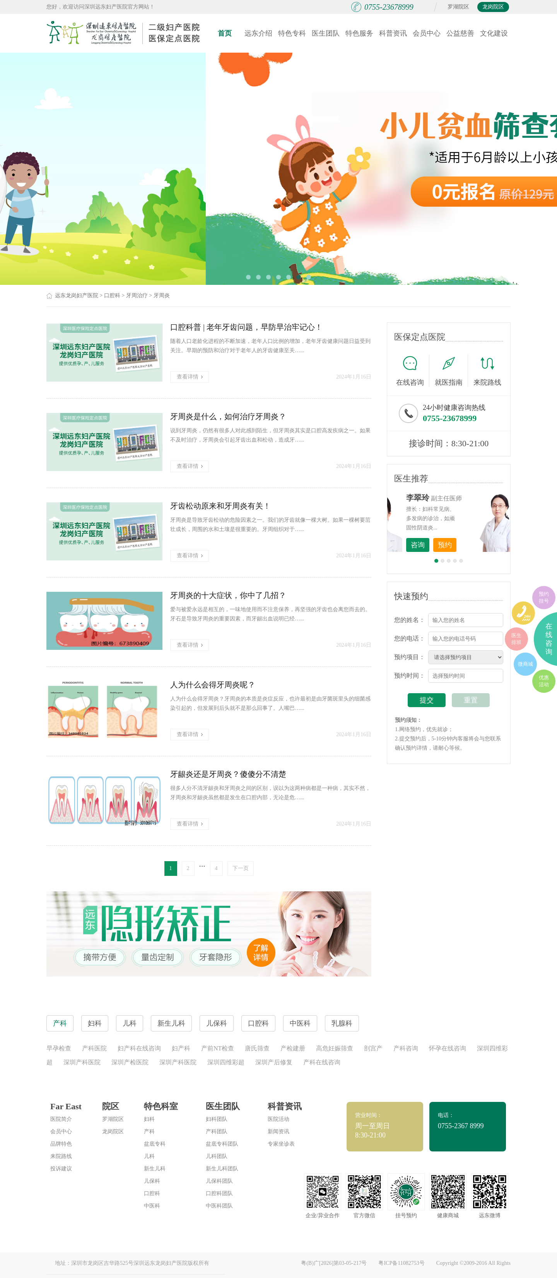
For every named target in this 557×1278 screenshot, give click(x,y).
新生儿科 (155, 1169)
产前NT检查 (217, 1048)
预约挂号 (544, 597)
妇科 (149, 1119)
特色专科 (292, 33)
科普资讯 (393, 33)
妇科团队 (216, 1119)
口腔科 (112, 295)
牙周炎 (162, 295)
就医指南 (451, 371)
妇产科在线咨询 (139, 1048)
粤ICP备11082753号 (401, 1263)
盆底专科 (155, 1144)
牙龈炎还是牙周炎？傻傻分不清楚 (228, 774)
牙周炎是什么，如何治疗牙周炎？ (228, 416)
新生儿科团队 (222, 1169)
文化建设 (494, 33)
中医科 (152, 1206)
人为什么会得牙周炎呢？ (212, 684)
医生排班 (516, 638)
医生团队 (326, 33)
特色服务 (359, 33)
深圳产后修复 (273, 1062)
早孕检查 (58, 1048)
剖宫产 (373, 1048)
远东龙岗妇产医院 (76, 295)
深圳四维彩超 (225, 1062)
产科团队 (216, 1131)
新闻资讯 (278, 1131)
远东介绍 (258, 33)
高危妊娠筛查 (334, 1048)
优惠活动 (544, 681)
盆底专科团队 (222, 1144)
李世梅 (460, 497)
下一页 (240, 868)
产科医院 (94, 1048)
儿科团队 (216, 1156)
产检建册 (292, 1048)
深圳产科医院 (82, 1062)
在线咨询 (412, 371)
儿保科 (152, 1181)
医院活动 (278, 1119)
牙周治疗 (137, 295)
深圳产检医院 (130, 1062)
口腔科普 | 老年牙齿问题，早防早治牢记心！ (246, 327)
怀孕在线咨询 (447, 1048)
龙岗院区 (493, 7)
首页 (225, 33)
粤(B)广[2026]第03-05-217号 (334, 1263)
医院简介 (61, 1119)
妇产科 (181, 1048)
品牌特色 (61, 1144)
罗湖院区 (458, 7)
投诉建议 (61, 1169)
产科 (149, 1131)
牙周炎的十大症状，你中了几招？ (228, 595)
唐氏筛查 (257, 1048)
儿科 (149, 1156)
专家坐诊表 (281, 1144)
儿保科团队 (219, 1181)
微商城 (525, 664)
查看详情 (190, 377)
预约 (488, 545)
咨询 (461, 545)
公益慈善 (460, 33)
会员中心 (427, 33)
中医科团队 (219, 1206)
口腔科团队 (219, 1193)
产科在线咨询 (321, 1062)
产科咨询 (405, 1048)
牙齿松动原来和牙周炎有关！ (220, 506)
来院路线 (487, 371)
